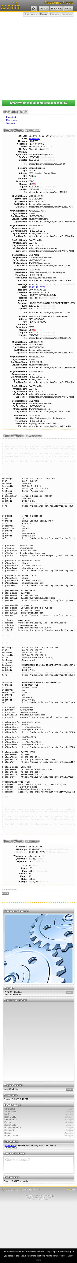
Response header (38, 1188)
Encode (38, 1183)
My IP (38, 1174)
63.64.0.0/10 (34, 138)
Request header (38, 1196)
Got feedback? (38, 1225)
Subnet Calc (38, 1185)
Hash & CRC (38, 1177)
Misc (67, 8)
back (6, 954)
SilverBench (38, 1169)
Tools (43, 8)
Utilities (55, 8)
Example (54, 14)
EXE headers (38, 1180)
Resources (67, 14)
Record (43, 14)
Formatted (11, 117)
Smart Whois (30, 14)
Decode (38, 1193)
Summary (10, 123)
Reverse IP (38, 1191)
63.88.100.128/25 (37, 287)
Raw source (11, 120)
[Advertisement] (38, 57)
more (69, 1053)
